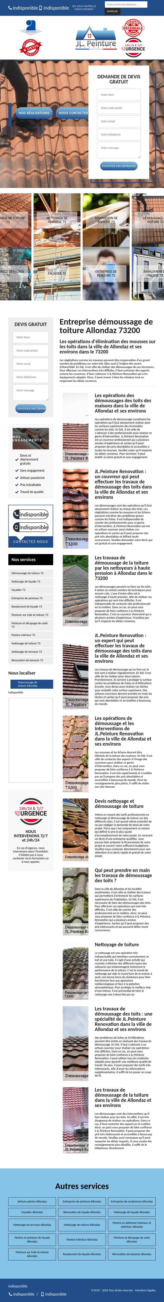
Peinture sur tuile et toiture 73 (30, 615)
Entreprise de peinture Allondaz (82, 1201)
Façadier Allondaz (32, 1212)
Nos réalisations (34, 113)
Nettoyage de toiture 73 (26, 643)
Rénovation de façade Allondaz (82, 1212)
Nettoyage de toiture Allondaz (82, 1225)
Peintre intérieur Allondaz (81, 1239)
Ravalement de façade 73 (27, 606)
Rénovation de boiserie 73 (27, 660)
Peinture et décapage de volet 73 (30, 625)
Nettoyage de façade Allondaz (132, 1212)
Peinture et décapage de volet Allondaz (132, 1239)
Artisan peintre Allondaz (32, 1201)
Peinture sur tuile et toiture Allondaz (32, 1254)
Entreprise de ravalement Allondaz (132, 1201)
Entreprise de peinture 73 (27, 598)
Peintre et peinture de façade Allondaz (32, 1239)
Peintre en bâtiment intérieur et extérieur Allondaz (132, 1225)
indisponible (21, 8)
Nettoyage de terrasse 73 (27, 652)
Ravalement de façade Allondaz (82, 1254)
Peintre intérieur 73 (23, 635)
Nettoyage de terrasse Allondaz (32, 1225)
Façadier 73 (18, 590)
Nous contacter (73, 113)
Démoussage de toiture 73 (27, 573)
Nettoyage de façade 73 (26, 581)
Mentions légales (145, 1290)
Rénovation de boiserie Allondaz (131, 1254)
